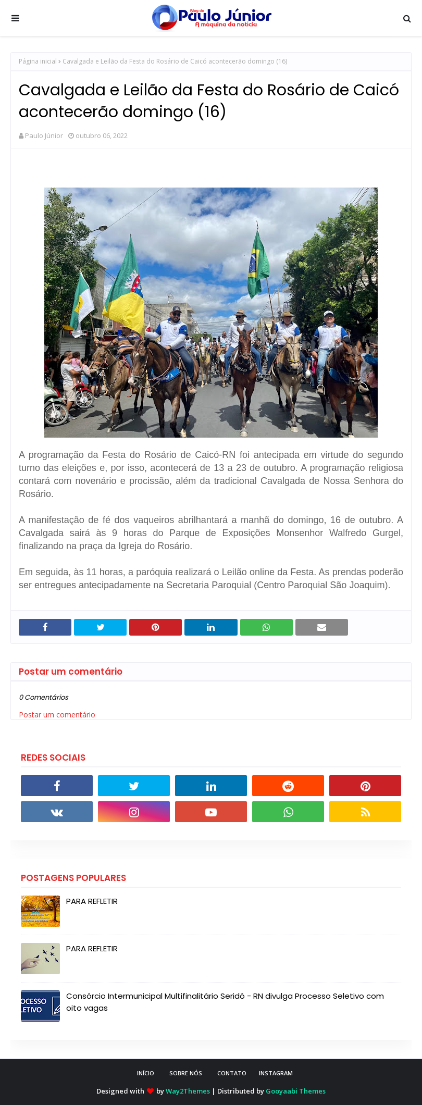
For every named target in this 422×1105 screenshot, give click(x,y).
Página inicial (38, 61)
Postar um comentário (57, 714)
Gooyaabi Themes (296, 1091)
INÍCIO (145, 1073)
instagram (276, 1073)
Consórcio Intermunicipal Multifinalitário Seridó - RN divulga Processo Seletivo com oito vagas (225, 1001)
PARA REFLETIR (92, 901)
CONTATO (231, 1073)
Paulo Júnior (44, 135)
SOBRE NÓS (185, 1073)
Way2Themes (188, 1091)
